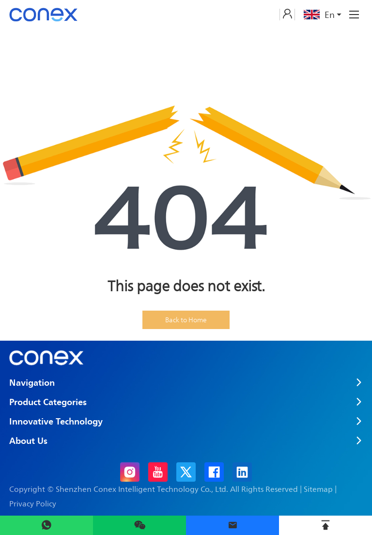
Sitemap (318, 489)
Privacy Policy (32, 503)
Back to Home (186, 320)
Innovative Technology (56, 421)
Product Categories (48, 401)
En (323, 14)
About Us (28, 440)
